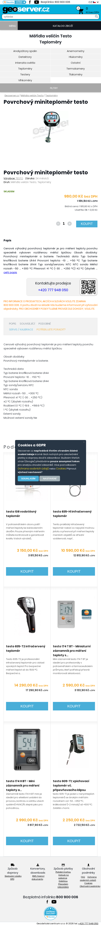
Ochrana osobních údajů (33, 468)
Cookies (61, 468)
